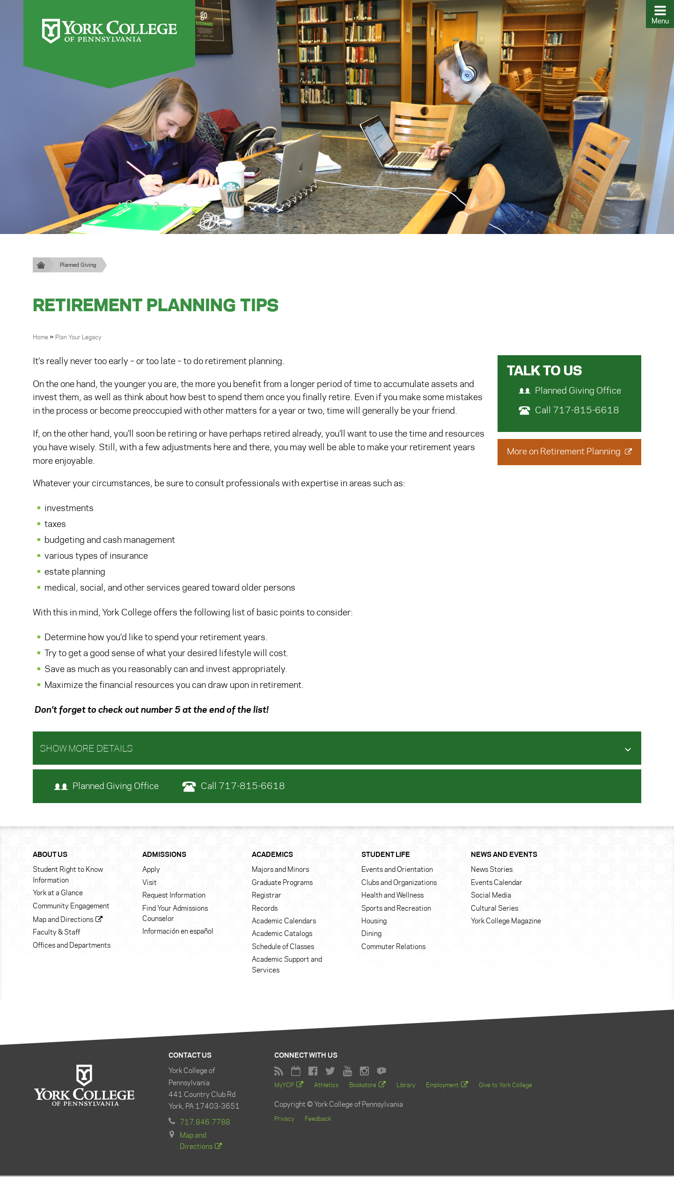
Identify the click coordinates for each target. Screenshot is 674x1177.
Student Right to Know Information (68, 876)
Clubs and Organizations (399, 883)
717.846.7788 (205, 1123)
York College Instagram (364, 1071)
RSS (278, 1071)
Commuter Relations (393, 947)
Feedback (318, 1120)
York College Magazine (506, 922)
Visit (149, 883)
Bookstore (362, 1086)
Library (405, 1086)
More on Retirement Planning (565, 452)
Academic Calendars (284, 922)
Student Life (385, 855)
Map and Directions (63, 920)
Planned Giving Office (570, 391)
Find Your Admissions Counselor (175, 914)
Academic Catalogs (282, 935)
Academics (272, 855)
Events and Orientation (397, 871)
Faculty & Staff (56, 933)
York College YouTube (347, 1072)
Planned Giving (78, 265)
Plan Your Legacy (78, 338)
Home (41, 338)
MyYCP (284, 1086)
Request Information (173, 896)
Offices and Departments (71, 946)
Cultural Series (494, 909)
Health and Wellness (392, 896)
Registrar (266, 896)
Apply (151, 871)
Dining (371, 935)
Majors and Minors (280, 871)
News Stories (492, 871)
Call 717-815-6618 (569, 411)
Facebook (312, 1071)
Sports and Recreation (396, 909)
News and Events (504, 855)
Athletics (326, 1086)
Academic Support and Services (287, 966)
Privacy (284, 1120)
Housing (374, 922)
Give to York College (505, 1086)
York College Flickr (381, 1072)
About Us (50, 855)
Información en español (177, 932)
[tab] (337, 749)
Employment (442, 1086)
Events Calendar (496, 883)
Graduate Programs (282, 883)
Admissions (164, 855)
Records (265, 909)
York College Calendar (295, 1072)
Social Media (491, 896)
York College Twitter (330, 1072)
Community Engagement (71, 907)
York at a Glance (58, 894)
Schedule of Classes (283, 947)
